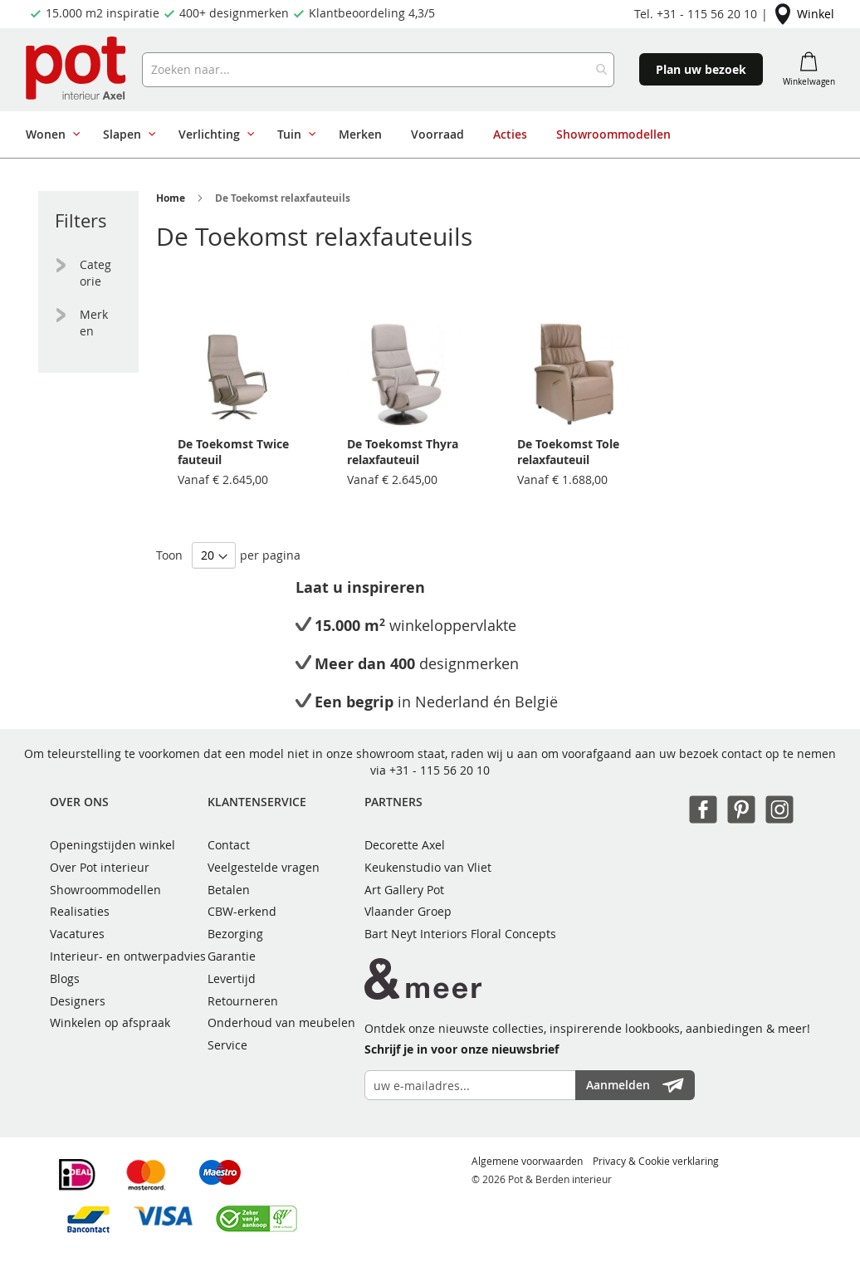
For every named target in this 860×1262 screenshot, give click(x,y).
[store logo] (77, 70)
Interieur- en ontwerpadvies (128, 956)
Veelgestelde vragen (264, 867)
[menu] (423, 134)
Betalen (229, 890)
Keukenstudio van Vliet (427, 867)
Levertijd (232, 978)
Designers (77, 1001)
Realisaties (80, 911)
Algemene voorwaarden (527, 1160)
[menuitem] (49, 134)
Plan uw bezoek (701, 69)
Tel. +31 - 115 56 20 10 (695, 14)
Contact (229, 845)
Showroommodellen (105, 890)
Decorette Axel (404, 845)
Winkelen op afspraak (110, 1022)
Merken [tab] (94, 322)
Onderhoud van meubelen (281, 1022)
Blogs (65, 978)
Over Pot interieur (99, 867)
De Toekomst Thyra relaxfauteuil (402, 451)
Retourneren (243, 1001)
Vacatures (77, 934)
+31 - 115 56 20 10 (439, 770)
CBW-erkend (242, 911)
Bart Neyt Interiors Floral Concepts (460, 934)
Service (227, 1045)
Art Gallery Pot (404, 890)
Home (170, 198)
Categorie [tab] (95, 273)
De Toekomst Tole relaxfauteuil (568, 451)
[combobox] (378, 69)
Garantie (232, 956)
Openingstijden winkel (112, 845)
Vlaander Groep (408, 911)
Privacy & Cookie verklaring (656, 1160)
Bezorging (235, 934)
